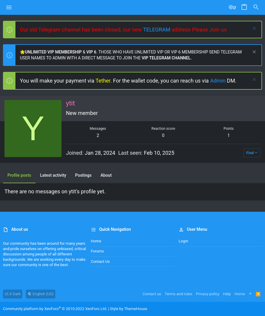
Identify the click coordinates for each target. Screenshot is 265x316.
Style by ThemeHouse (128, 308)
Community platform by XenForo (55, 308)
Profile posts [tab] (19, 175)
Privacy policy (207, 294)
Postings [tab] (83, 175)
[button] (9, 7)
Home (96, 241)
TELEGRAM (157, 29)
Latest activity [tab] (53, 175)
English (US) (40, 294)
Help (227, 294)
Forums (97, 251)
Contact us (100, 261)
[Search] (256, 7)
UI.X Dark (12, 294)
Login (183, 241)
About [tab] (106, 175)
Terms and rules (178, 294)
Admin (218, 81)
